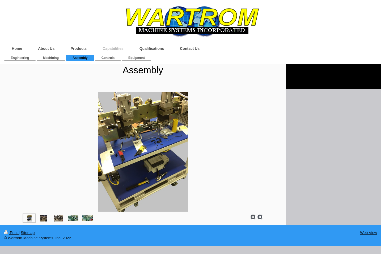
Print (11, 233)
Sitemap (28, 233)
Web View (368, 233)
